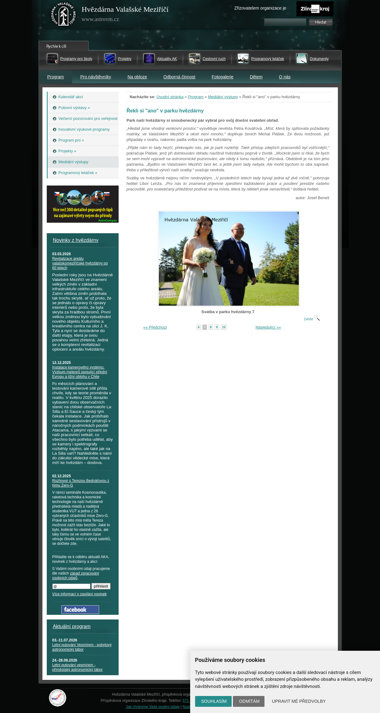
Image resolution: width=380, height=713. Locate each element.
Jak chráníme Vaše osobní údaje (153, 707)
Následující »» (268, 327)
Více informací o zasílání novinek (79, 594)
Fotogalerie (223, 76)
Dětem (256, 76)
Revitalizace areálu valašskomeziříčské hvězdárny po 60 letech (80, 263)
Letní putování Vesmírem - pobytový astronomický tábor (82, 647)
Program (55, 76)
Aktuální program (72, 626)
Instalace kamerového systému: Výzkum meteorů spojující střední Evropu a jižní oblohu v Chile (79, 372)
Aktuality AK (167, 59)
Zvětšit (312, 319)
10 (223, 327)
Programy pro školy (76, 59)
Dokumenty (319, 59)
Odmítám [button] (249, 701)
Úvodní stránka (169, 96)
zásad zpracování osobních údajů (75, 575)
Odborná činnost (179, 76)
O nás (284, 76)
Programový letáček (267, 59)
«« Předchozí (155, 327)
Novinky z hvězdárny (76, 240)
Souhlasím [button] (214, 701)
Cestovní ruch (214, 59)
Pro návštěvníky (95, 76)
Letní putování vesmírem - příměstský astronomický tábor (77, 667)
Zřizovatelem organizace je (260, 8)
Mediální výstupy (223, 96)
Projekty (124, 59)
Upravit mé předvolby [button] (299, 701)
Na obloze (137, 76)
